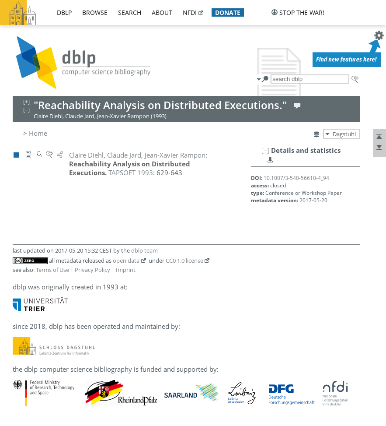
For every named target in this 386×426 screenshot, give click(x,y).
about (162, 12)
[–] (265, 150)
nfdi (190, 12)
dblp (64, 12)
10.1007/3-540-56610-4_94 (296, 178)
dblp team (144, 250)
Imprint (126, 270)
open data (126, 260)
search (129, 12)
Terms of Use (52, 270)
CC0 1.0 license (184, 260)
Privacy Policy (92, 270)
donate (227, 12)
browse (95, 12)
